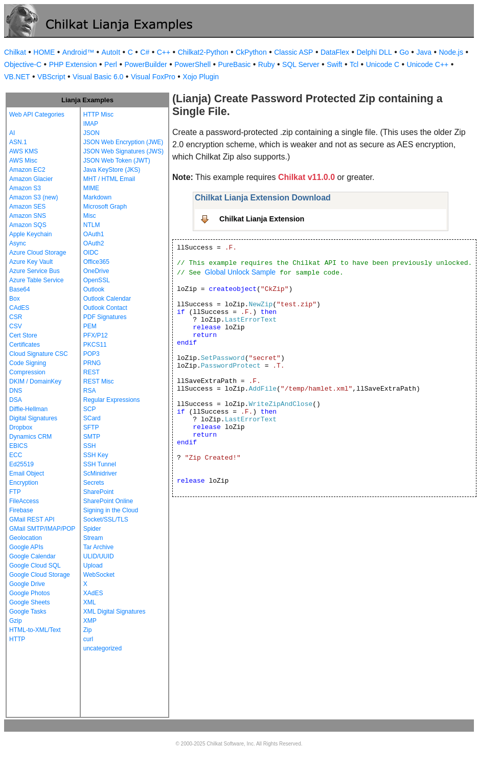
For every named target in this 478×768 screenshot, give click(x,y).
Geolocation (25, 537)
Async (17, 243)
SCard (92, 418)
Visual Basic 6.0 (98, 77)
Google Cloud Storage (39, 574)
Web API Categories (36, 114)
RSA (89, 390)
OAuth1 (93, 234)
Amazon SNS (27, 215)
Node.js (451, 52)
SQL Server (301, 64)
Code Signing (27, 363)
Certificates (24, 344)
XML (89, 602)
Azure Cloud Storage (37, 252)
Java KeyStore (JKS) (111, 169)
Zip (87, 630)
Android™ (78, 52)
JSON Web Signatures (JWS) (123, 151)
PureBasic (234, 64)
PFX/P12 (95, 335)
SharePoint (98, 491)
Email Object (26, 473)
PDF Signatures (105, 317)
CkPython (251, 52)
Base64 (19, 289)
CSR (15, 317)
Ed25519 (21, 464)
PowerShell (192, 64)
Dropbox (20, 427)
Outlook (93, 289)
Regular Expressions (111, 399)
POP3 (91, 353)
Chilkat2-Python (203, 52)
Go (404, 52)
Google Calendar (32, 556)
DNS (15, 390)
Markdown (97, 197)
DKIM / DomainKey (35, 381)
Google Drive (27, 584)
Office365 (96, 261)
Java (423, 52)
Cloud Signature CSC (38, 353)
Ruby (266, 64)
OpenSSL (96, 280)
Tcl (354, 64)
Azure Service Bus (34, 271)
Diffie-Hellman (28, 409)
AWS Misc (23, 160)
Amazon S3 (25, 188)
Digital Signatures (33, 418)
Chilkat (15, 52)
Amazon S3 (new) (33, 197)
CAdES (19, 307)
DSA (15, 399)
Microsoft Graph (105, 206)
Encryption (23, 482)
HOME (44, 52)
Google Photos (29, 593)
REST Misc (98, 381)
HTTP (17, 639)
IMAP (90, 123)
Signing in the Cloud (110, 510)
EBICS (18, 445)
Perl (110, 64)
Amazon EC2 (27, 169)
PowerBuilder (145, 64)
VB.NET (17, 77)
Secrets (93, 482)
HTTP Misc (98, 114)
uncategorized (102, 648)
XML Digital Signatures (114, 611)
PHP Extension (73, 64)
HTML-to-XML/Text (35, 630)
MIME (91, 188)
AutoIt (111, 52)
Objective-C (22, 64)
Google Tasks (28, 611)
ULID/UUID (98, 556)
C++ (163, 52)
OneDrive (96, 271)
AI (12, 133)
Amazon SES (27, 206)
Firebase (21, 510)
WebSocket (99, 574)
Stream (93, 537)
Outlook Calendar (107, 298)
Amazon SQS (28, 225)
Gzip (15, 620)
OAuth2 (93, 243)
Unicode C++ (428, 64)
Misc (89, 215)
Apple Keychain (30, 234)
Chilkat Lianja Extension (261, 219)
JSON (91, 133)
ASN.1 (18, 142)
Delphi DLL (374, 52)
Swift (334, 64)
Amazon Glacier (31, 179)
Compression (27, 372)
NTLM (91, 225)
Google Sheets (29, 602)
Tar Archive (98, 547)
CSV (15, 326)
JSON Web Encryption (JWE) (123, 142)
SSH (89, 445)
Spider (92, 528)
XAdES (93, 593)
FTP (15, 491)
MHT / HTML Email (109, 179)
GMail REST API (31, 519)
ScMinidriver (100, 473)
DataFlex (335, 52)
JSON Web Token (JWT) (116, 160)
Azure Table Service (36, 280)
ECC (15, 455)
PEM (90, 326)
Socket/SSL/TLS (105, 519)
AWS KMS (23, 151)
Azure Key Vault (31, 261)
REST (91, 372)
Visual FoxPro (153, 77)
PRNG (92, 363)
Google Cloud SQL (35, 565)
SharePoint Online (108, 501)
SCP (89, 409)
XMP (90, 620)
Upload (93, 565)
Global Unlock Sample (240, 272)
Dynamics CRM (30, 436)
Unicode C (382, 64)
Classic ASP (293, 52)
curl (88, 639)
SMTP (91, 436)
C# (144, 52)
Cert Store (23, 335)
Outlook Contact (105, 307)
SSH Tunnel (99, 464)
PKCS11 (95, 344)
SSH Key (95, 455)
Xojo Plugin (201, 77)
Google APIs (26, 547)
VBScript (51, 77)
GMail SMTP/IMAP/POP (42, 528)
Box (14, 298)
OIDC (91, 252)
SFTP (91, 427)
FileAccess (24, 501)
